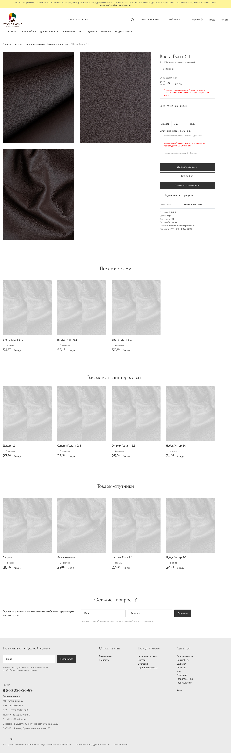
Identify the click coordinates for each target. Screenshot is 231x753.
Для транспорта (49, 32)
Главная (7, 44)
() (195, 20)
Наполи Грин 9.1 (122, 557)
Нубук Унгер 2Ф (176, 445)
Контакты (104, 660)
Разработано (127, 744)
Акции (180, 690)
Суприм (7, 557)
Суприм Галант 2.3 (69, 445)
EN (226, 20)
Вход (212, 20)
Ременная (106, 32)
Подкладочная (123, 32)
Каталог (18, 44)
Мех (81, 32)
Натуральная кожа (35, 44)
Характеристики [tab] (193, 205)
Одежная (92, 32)
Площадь (164, 124)
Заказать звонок (11, 696)
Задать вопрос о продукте (176, 195)
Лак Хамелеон (66, 557)
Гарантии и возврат (148, 667)
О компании (105, 656)
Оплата (142, 660)
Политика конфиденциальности (92, 745)
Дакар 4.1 (9, 445)
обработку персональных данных (142, 621)
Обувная (11, 32)
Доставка (143, 664)
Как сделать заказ (147, 656)
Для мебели (68, 32)
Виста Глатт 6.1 (13, 339)
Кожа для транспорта (58, 44)
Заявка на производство (187, 185)
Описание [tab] (165, 205)
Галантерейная (28, 32)
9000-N (169, 112)
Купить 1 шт (187, 176)
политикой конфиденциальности (115, 5)
